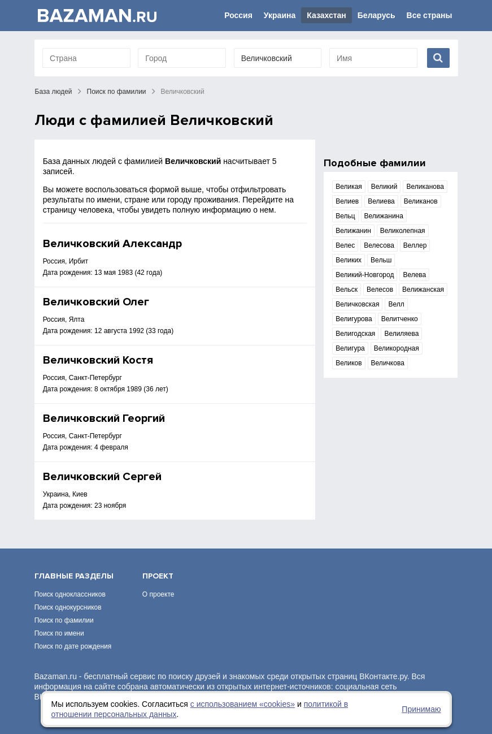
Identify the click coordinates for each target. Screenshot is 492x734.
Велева (414, 275)
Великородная (396, 348)
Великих (349, 260)
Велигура (350, 348)
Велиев (347, 201)
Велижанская (423, 289)
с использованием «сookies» (242, 704)
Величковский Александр (112, 244)
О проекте (158, 594)
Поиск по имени (59, 633)
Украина (279, 15)
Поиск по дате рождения (73, 646)
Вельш (381, 260)
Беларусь (376, 15)
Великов (349, 363)
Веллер (415, 245)
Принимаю (421, 709)
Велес (345, 245)
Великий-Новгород (365, 275)
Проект (157, 576)
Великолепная (402, 231)
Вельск (347, 289)
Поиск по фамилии (116, 92)
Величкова (387, 363)
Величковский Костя (98, 360)
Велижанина (383, 216)
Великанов (421, 201)
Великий (384, 187)
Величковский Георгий (104, 418)
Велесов (380, 289)
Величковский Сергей (102, 476)
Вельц (345, 216)
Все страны (429, 15)
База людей (53, 92)
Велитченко (399, 319)
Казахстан (326, 15)
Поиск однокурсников (68, 607)
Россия (238, 15)
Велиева (381, 201)
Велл (396, 304)
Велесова (379, 245)
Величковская (357, 304)
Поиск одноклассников (70, 594)
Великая (349, 187)
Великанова (424, 187)
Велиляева (401, 334)
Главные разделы (74, 576)
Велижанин (353, 231)
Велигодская (355, 334)
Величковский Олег (96, 302)
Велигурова (354, 319)
